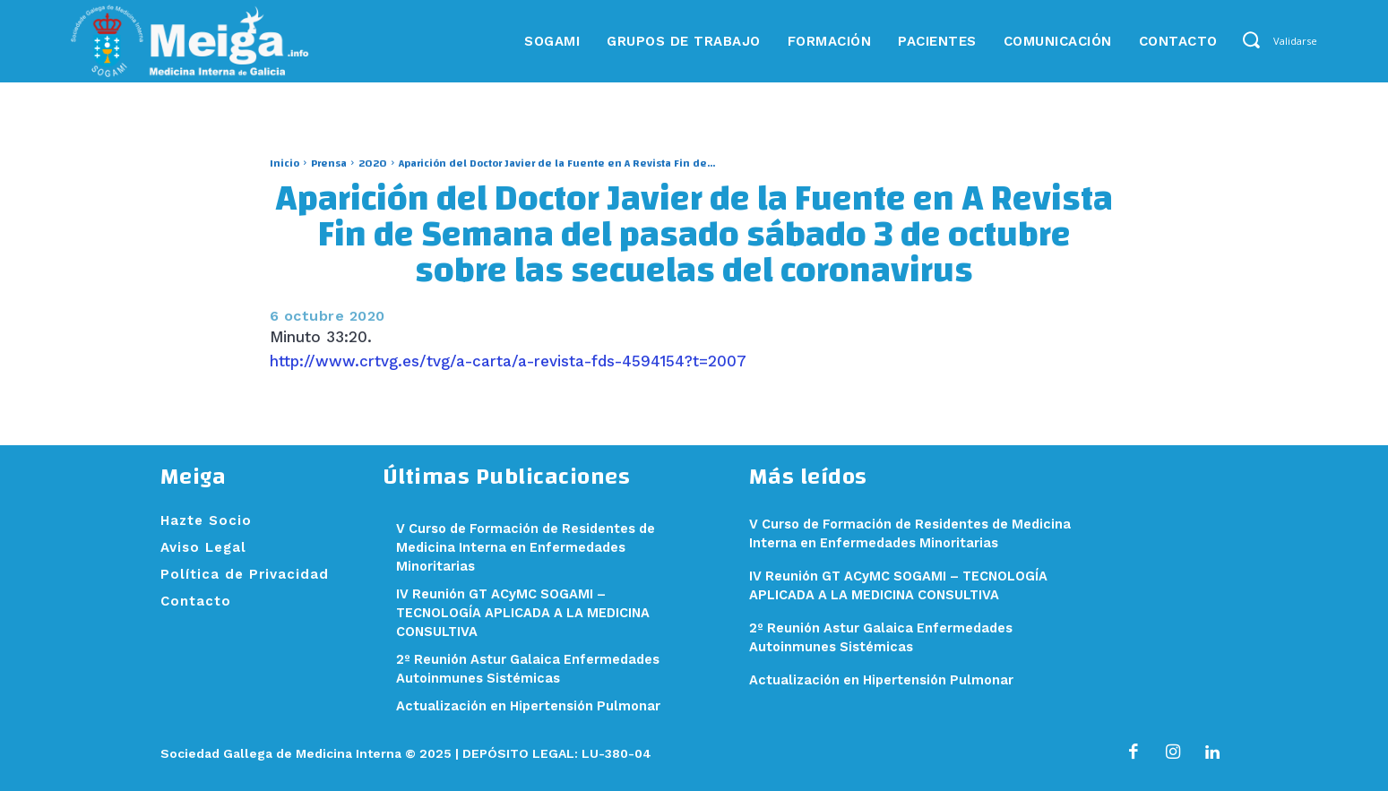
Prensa (329, 163)
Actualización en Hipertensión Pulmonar (531, 706)
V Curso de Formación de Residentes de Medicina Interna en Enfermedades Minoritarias (531, 547)
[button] (1251, 40)
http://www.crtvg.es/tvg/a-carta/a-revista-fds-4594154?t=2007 (508, 361)
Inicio (284, 163)
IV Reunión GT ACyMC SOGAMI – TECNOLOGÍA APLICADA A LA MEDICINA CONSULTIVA (527, 613)
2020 (372, 163)
